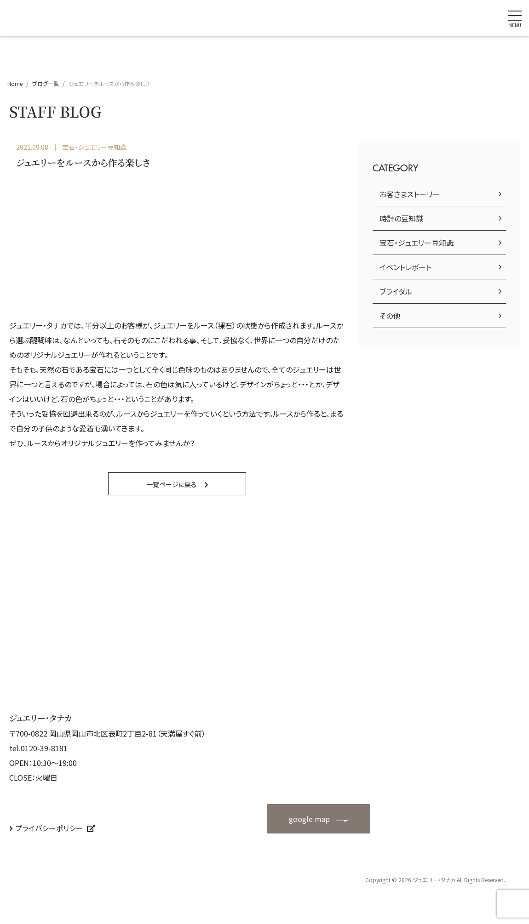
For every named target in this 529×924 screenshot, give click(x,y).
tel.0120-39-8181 (38, 748)
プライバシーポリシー (49, 827)
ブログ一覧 (45, 83)
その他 (390, 315)
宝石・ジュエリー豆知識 (417, 242)
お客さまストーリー (410, 193)
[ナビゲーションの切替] (515, 18)
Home (15, 83)
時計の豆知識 (401, 218)
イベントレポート (405, 266)
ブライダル (396, 291)
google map (309, 818)
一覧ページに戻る (171, 484)
